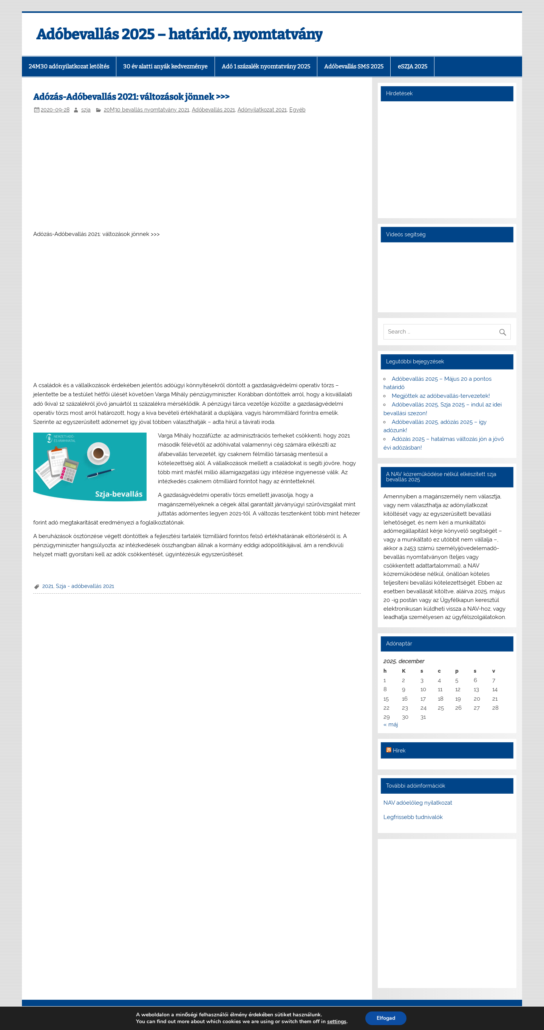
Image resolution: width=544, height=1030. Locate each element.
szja (86, 110)
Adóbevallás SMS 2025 (353, 66)
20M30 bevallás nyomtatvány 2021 (146, 110)
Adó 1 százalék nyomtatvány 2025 (266, 66)
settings (336, 1021)
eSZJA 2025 (412, 66)
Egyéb (297, 110)
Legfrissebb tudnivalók (413, 817)
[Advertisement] (197, 172)
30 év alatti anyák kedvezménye (165, 66)
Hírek (399, 751)
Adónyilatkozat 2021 (262, 110)
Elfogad (386, 1018)
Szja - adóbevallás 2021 (85, 586)
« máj (390, 724)
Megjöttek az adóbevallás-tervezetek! (441, 395)
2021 (47, 586)
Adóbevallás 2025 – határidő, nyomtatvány (179, 34)
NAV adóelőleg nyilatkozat (417, 802)
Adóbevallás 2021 (213, 110)
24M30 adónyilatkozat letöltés (69, 66)
